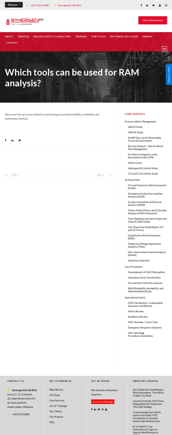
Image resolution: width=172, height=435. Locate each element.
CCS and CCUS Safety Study (143, 173)
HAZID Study (135, 126)
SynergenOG (84, 426)
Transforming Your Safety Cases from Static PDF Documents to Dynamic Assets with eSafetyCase (147, 387)
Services (23, 36)
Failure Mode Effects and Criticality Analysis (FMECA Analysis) (147, 212)
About (9, 36)
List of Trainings (58, 376)
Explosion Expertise (139, 260)
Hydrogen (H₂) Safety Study (143, 168)
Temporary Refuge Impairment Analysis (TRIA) (144, 245)
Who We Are (56, 360)
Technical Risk (132, 179)
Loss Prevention (133, 266)
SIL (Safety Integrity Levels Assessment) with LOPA (142, 156)
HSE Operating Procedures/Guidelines (140, 334)
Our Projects (56, 387)
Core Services (56, 370)
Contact (12, 42)
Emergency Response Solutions (145, 327)
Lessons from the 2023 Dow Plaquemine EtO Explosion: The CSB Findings (148, 374)
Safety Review (136, 311)
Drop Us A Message (103, 372)
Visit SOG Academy (153, 20)
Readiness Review (137, 316)
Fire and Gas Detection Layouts (145, 282)
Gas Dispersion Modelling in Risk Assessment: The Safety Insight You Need (148, 363)
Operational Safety (135, 297)
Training (81, 36)
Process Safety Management (140, 121)
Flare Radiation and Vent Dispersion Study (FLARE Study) (147, 220)
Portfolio (98, 36)
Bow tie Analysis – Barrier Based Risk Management (145, 147)
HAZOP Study (135, 132)
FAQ (51, 392)
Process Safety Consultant (86, 430)
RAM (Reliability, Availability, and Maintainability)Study (146, 290)
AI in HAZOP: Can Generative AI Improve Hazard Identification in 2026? (145, 401)
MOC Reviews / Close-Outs (143, 322)
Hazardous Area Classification (144, 277)
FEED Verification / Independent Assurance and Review (145, 304)
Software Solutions (124, 36)
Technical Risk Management (112, 430)
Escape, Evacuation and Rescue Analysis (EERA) (145, 203)
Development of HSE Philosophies (146, 272)
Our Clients (55, 381)
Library (147, 36)
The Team (54, 365)
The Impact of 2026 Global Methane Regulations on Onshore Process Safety (147, 414)
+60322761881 (21, 384)
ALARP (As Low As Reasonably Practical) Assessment (144, 139)
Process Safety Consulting (52, 36)
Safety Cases (135, 162)
